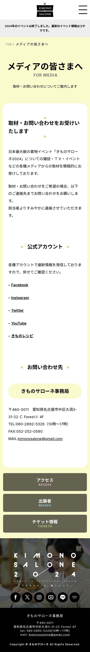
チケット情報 (45, 523)
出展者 (45, 503)
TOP (9, 44)
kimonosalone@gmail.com (40, 438)
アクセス (45, 482)
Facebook (19, 285)
